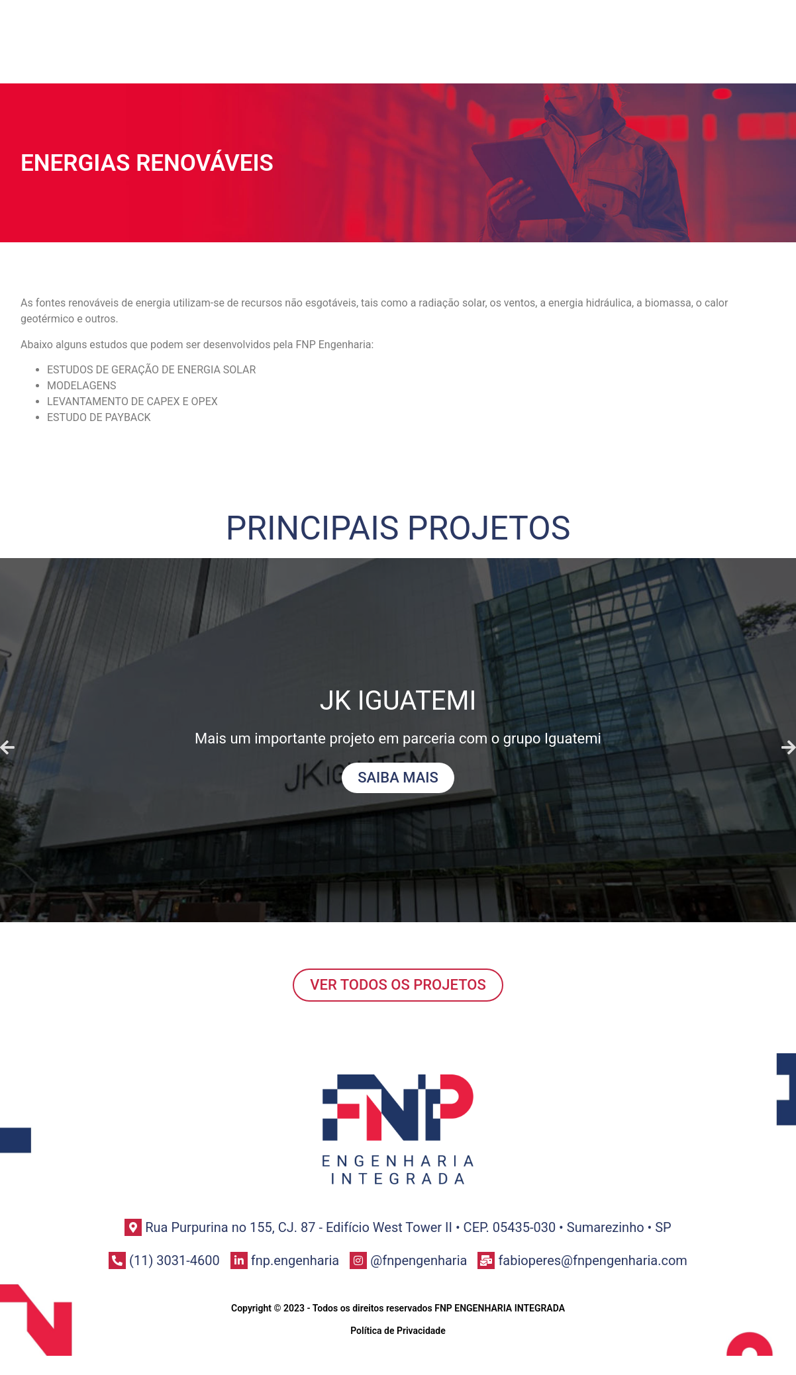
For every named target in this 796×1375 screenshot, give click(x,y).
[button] (7, 747)
